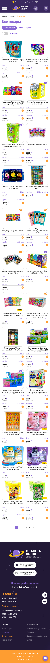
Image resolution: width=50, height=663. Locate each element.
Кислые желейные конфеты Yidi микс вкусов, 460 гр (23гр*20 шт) (13, 104)
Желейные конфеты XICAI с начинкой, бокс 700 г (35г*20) (13, 314)
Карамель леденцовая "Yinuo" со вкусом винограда (37, 468)
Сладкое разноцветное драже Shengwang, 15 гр (13, 433)
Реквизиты (31, 632)
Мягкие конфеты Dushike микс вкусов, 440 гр (12, 272)
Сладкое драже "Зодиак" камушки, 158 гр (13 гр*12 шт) (12, 349)
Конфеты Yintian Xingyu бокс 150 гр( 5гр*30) (13, 187)
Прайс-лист (7, 640)
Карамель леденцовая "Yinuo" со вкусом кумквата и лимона (13, 502)
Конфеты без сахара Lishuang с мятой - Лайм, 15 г (37, 103)
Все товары (6, 628)
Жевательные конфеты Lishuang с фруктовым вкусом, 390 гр (13, 145)
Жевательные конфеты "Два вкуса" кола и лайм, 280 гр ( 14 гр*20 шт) (37, 350)
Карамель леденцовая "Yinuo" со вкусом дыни (37, 502)
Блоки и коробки (9, 28)
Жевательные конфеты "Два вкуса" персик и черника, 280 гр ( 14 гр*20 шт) (13, 392)
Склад (29, 640)
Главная (4, 16)
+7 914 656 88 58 (25, 587)
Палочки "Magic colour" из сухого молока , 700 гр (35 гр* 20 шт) (37, 231)
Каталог (12, 16)
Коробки (28, 28)
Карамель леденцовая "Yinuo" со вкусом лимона (13, 468)
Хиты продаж (7, 636)
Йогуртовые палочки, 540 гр (37, 144)
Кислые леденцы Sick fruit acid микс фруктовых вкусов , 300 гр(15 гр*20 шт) (37, 315)
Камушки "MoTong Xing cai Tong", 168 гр (37, 187)
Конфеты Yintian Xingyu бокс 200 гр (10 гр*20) (37, 272)
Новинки (5, 632)
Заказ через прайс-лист (37, 636)
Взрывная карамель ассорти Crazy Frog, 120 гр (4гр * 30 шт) (12, 230)
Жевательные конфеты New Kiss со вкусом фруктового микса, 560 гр (37, 61)
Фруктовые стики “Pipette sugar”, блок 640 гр (13, 60)
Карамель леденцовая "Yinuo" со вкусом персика (37, 433)
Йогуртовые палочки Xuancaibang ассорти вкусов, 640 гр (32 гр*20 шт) (37, 392)
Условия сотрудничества (37, 628)
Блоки (21, 28)
